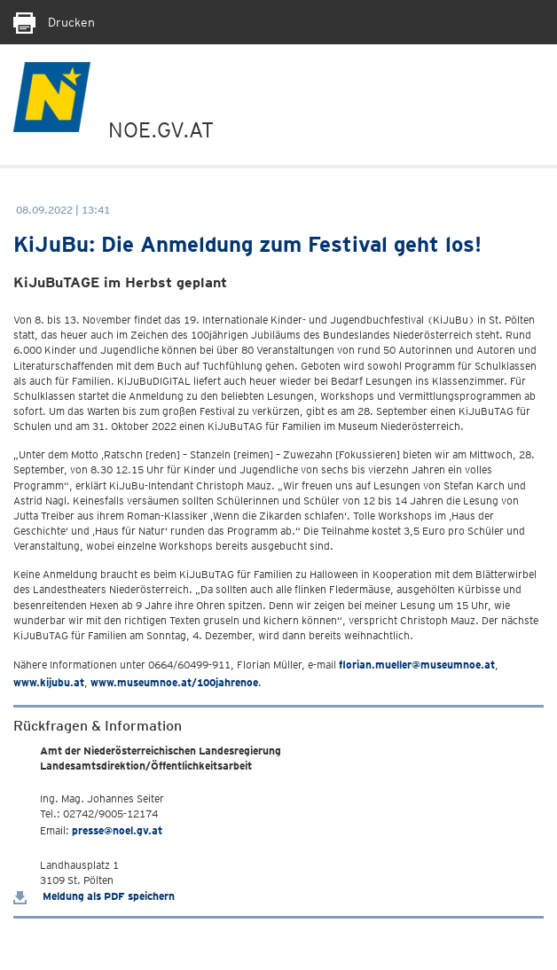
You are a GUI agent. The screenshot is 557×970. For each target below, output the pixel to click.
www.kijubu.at (48, 682)
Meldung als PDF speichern (94, 896)
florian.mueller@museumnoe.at (417, 664)
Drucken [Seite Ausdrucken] (54, 22)
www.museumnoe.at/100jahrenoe (174, 682)
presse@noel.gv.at (117, 830)
